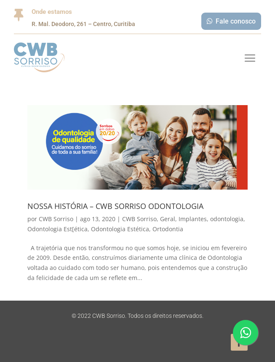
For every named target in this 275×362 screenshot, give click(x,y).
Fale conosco (236, 21)
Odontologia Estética (120, 229)
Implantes (193, 219)
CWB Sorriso (56, 219)
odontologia (226, 219)
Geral (167, 219)
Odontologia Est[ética (57, 229)
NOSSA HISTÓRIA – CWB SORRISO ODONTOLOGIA (115, 206)
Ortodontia (167, 229)
